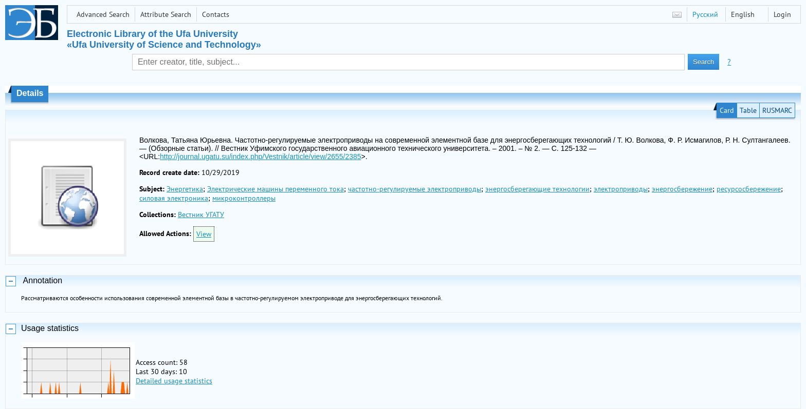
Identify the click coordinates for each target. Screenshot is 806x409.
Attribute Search (165, 14)
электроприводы (621, 188)
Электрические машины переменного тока (275, 188)
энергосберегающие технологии (537, 188)
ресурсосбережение (749, 188)
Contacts (215, 14)
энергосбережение (682, 188)
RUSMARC (777, 110)
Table (748, 110)
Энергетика (185, 188)
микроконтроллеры (244, 198)
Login (782, 14)
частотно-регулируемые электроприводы (414, 188)
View (203, 234)
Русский (705, 14)
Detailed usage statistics (174, 380)
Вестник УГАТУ (201, 214)
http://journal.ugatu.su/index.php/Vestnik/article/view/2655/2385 (260, 156)
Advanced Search (103, 14)
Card (727, 110)
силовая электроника (173, 198)
